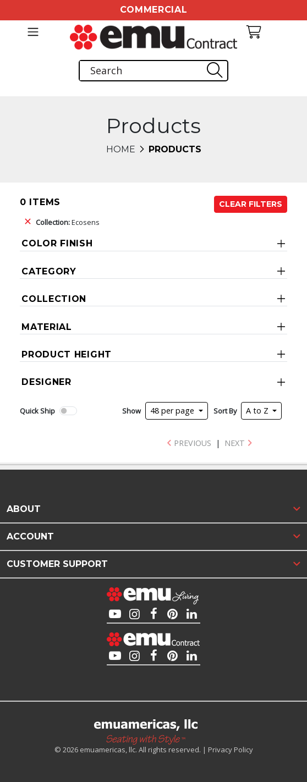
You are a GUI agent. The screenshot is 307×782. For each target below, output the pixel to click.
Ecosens (68, 222)
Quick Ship (37, 411)
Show (131, 411)
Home (120, 149)
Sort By (225, 411)
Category (48, 271)
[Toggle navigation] (32, 31)
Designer (46, 382)
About (24, 509)
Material (46, 327)
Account (30, 536)
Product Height (66, 354)
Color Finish (56, 243)
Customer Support (57, 564)
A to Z (258, 410)
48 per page (173, 410)
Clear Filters (250, 204)
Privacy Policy (230, 750)
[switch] (68, 410)
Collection (53, 299)
